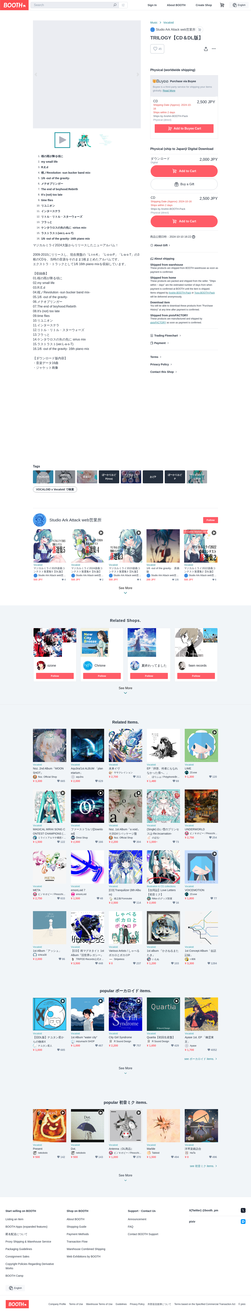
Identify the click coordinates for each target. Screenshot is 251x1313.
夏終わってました (154, 665)
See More (125, 692)
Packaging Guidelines (18, 1249)
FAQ (130, 1226)
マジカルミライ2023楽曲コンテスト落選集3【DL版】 (124, 570)
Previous (36, 74)
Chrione (100, 665)
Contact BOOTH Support (143, 1234)
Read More (169, 90)
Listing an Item (14, 1219)
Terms (154, 357)
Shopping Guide (76, 1226)
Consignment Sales (17, 1256)
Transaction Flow (77, 1241)
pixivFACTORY (158, 322)
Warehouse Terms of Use (99, 1304)
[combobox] (75, 5)
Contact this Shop (162, 371)
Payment (160, 343)
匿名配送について (16, 1234)
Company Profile (57, 1304)
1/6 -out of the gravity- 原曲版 (162, 570)
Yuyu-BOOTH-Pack (204, 292)
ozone (51, 665)
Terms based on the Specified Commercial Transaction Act (204, 1304)
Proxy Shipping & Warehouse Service (28, 1241)
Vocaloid (168, 22)
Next (138, 74)
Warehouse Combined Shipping (86, 1249)
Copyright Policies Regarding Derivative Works (29, 1266)
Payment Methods (78, 1234)
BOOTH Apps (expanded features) (26, 1226)
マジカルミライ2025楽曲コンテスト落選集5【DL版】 (49, 570)
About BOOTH (176, 5)
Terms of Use (76, 1304)
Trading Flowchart (166, 335)
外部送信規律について (159, 1304)
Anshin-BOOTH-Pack (180, 292)
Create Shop (204, 5)
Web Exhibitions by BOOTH (83, 1256)
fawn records (198, 665)
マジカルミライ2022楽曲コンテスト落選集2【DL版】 (200, 570)
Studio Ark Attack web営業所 (75, 520)
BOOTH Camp (14, 1275)
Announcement (137, 1219)
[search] (115, 5)
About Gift (160, 245)
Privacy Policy (159, 364)
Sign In (152, 5)
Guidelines (121, 1304)
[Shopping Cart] (222, 5)
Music (153, 22)
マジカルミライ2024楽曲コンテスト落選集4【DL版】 (87, 570)
